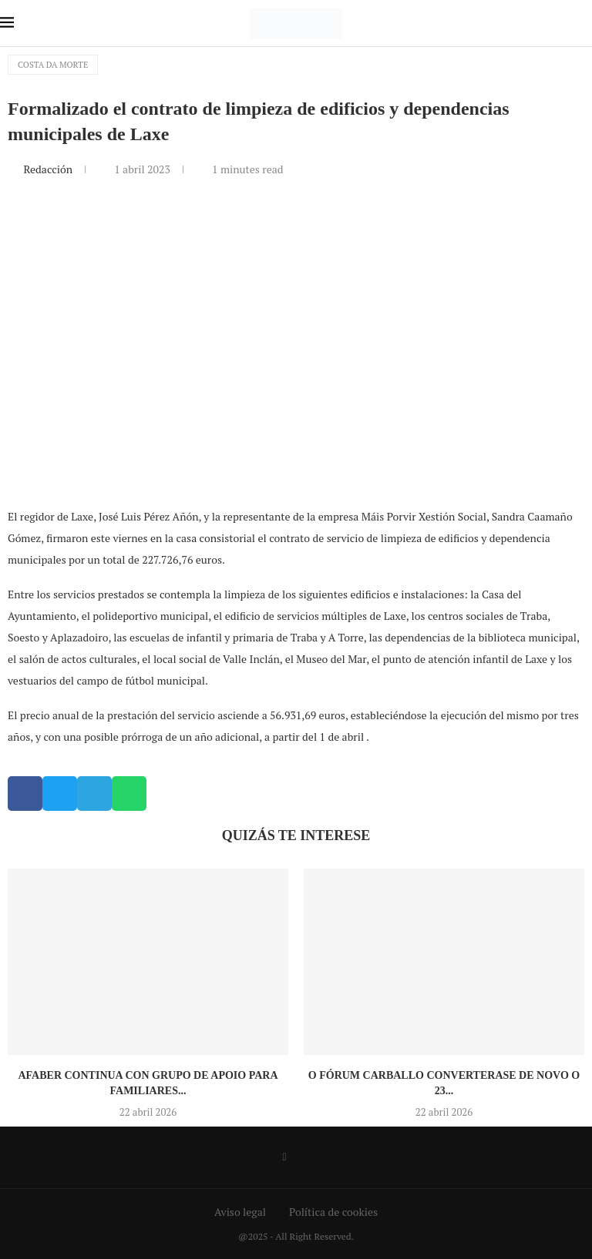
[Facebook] (284, 1157)
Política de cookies (333, 1211)
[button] (25, 793)
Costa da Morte (53, 64)
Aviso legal (240, 1211)
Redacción (49, 169)
